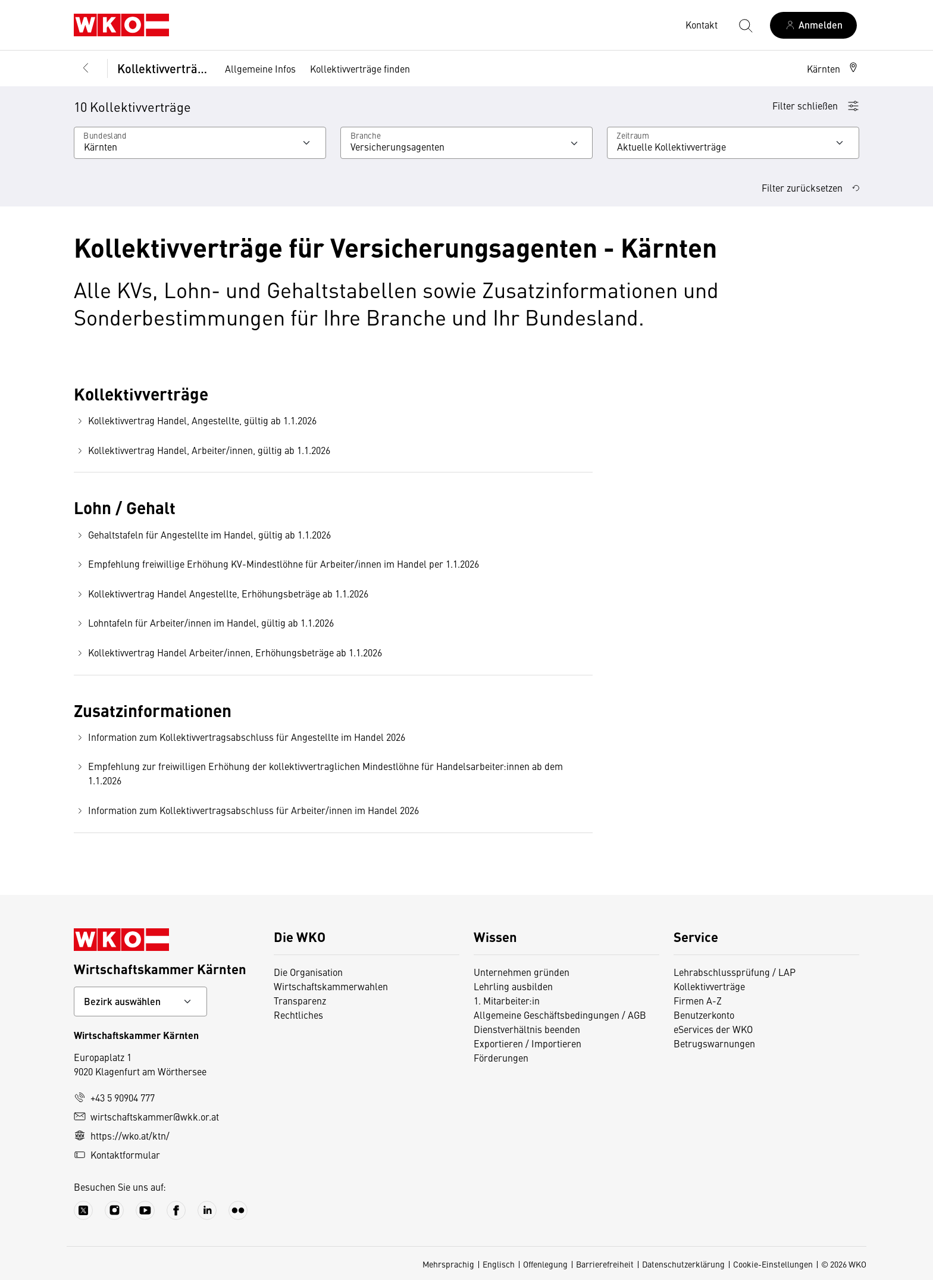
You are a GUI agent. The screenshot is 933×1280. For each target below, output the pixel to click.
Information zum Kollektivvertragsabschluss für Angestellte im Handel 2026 (239, 737)
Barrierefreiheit (605, 1264)
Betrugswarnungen (714, 1043)
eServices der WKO (713, 1028)
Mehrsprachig (448, 1264)
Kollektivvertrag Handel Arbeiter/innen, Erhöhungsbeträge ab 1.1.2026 (228, 652)
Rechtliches (298, 1014)
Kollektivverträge (162, 68)
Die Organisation (308, 971)
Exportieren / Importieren (527, 1043)
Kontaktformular (117, 1154)
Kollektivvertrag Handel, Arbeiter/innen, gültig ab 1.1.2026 (202, 450)
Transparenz (300, 1000)
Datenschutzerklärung (683, 1264)
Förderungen (501, 1057)
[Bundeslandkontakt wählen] (140, 1001)
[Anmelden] (813, 25)
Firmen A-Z (698, 1000)
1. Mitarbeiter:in (507, 1000)
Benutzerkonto (704, 1014)
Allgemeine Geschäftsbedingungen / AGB (560, 1014)
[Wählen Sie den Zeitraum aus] (733, 143)
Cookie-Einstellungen (773, 1264)
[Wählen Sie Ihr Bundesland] (200, 143)
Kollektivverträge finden (360, 68)
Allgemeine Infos (260, 68)
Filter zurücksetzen (810, 187)
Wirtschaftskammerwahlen (331, 986)
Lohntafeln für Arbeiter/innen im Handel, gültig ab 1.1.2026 (204, 623)
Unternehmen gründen (521, 971)
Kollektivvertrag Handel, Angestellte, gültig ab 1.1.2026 (195, 420)
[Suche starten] (745, 25)
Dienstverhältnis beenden (527, 1028)
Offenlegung (545, 1264)
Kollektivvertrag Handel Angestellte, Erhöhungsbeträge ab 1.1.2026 (221, 593)
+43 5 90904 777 (114, 1097)
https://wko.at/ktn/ (122, 1135)
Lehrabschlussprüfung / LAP (735, 971)
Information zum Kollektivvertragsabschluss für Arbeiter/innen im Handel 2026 (246, 810)
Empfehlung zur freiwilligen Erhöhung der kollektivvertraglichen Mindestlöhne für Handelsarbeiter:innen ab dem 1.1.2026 (318, 773)
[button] (833, 68)
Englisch (499, 1264)
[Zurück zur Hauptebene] (85, 68)
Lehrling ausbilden (513, 986)
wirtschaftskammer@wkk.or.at (146, 1116)
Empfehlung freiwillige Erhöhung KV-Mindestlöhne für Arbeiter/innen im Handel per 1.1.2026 (276, 564)
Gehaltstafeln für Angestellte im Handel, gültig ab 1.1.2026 (202, 535)
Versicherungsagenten (397, 146)
